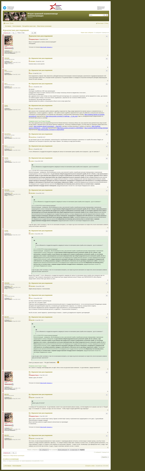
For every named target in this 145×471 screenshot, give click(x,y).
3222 (11, 86)
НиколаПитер (7, 133)
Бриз (5, 70)
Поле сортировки (59, 449)
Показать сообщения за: (38, 449)
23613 (11, 50)
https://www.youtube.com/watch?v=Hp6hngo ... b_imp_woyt (61, 116)
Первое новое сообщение (87, 32)
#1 (29, 38)
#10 (29, 232)
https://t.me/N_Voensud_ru (46, 47)
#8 (29, 160)
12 (10, 73)
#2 (29, 60)
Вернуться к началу (107, 55)
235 (11, 320)
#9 (29, 192)
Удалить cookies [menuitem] (91, 465)
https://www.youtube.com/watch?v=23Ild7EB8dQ (70, 128)
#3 (29, 72)
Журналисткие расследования (16, 30)
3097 (11, 137)
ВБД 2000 (6, 317)
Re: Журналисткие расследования (40, 58)
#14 (29, 374)
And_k (5, 83)
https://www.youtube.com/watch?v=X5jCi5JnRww (51, 129)
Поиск (104, 15)
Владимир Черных (8, 45)
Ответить (6, 33)
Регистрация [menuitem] (101, 23)
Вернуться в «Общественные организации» (14, 455)
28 (10, 161)
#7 (29, 148)
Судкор (6, 105)
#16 (29, 414)
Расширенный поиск (107, 15)
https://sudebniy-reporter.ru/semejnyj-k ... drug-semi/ (47, 126)
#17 (29, 437)
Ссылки (7, 23)
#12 (29, 297)
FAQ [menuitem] (12, 23)
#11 (29, 285)
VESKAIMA (6, 58)
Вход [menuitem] (107, 23)
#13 (29, 318)
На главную (8, 465)
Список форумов (16, 465)
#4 (29, 85)
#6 (29, 135)
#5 (29, 107)
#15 (29, 396)
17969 (11, 61)
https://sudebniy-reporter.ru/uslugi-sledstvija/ (96, 128)
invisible (6, 157)
